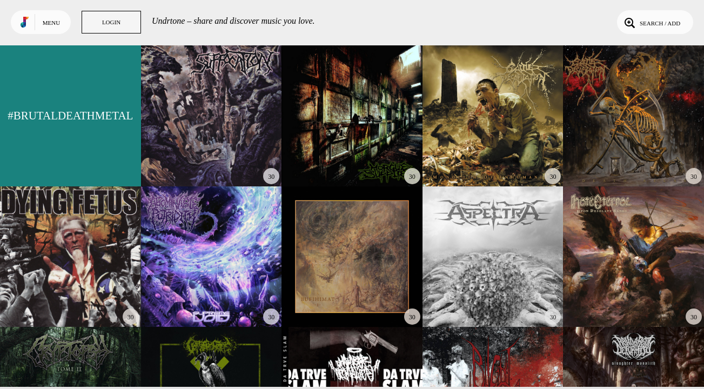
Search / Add (651, 22)
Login (111, 22)
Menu (51, 22)
